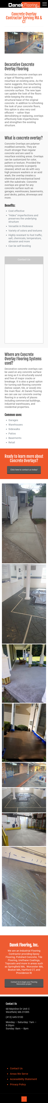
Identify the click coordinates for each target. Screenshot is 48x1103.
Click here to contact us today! (24, 469)
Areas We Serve (19, 1073)
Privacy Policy (18, 1084)
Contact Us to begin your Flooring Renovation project (24, 983)
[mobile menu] (44, 4)
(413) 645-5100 (14, 1017)
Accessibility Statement (23, 1079)
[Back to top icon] (24, 1099)
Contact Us (16, 1068)
